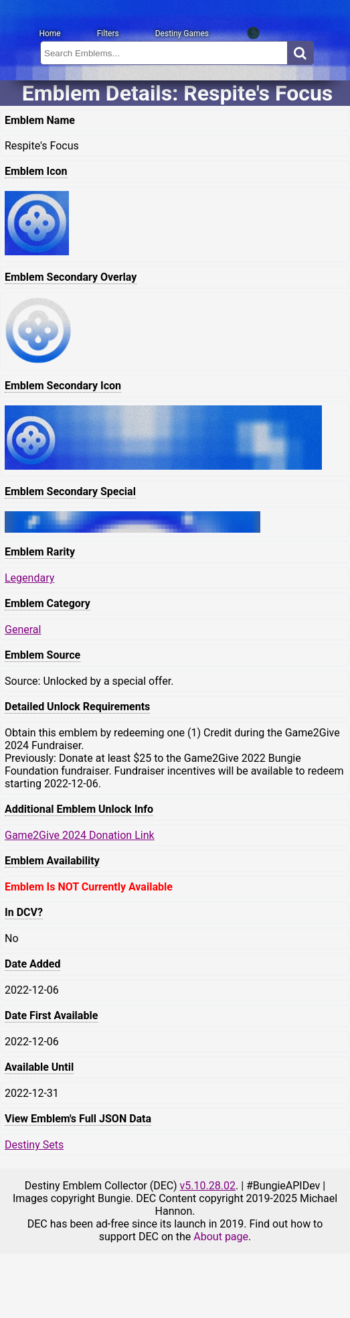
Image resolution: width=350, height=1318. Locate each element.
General (23, 629)
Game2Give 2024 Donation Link (80, 835)
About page (220, 1236)
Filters (108, 33)
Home (49, 33)
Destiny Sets (34, 1144)
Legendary (29, 578)
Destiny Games (182, 33)
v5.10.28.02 (208, 1185)
